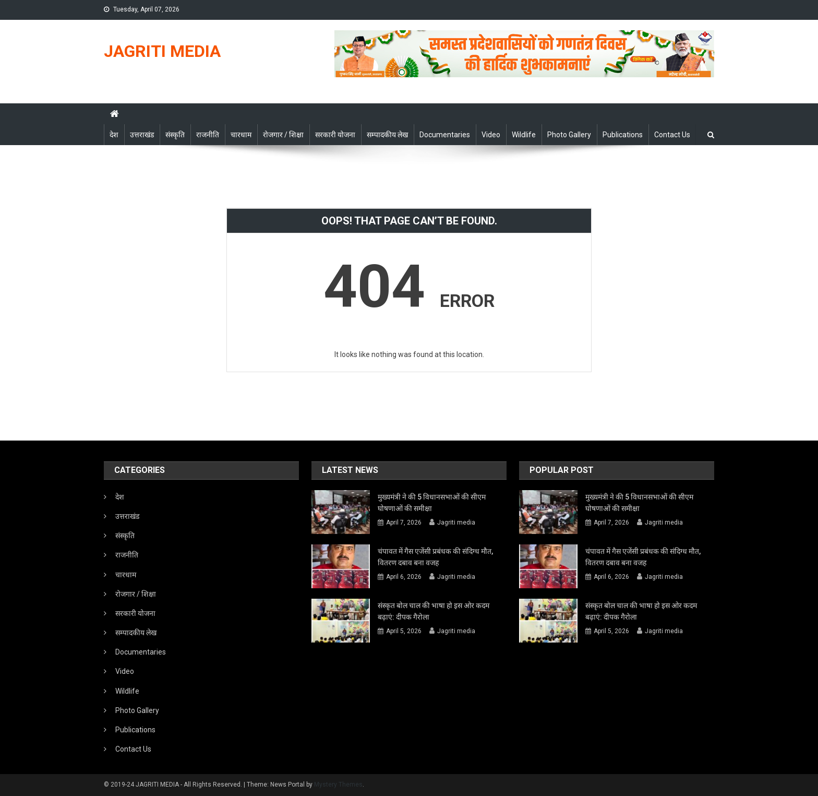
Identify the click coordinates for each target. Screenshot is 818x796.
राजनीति (207, 134)
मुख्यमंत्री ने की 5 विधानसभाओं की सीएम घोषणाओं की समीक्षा (432, 503)
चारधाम (241, 134)
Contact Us (672, 134)
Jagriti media (456, 522)
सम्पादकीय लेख (387, 134)
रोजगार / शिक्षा (283, 134)
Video (491, 134)
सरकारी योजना (335, 134)
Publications (623, 134)
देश (114, 134)
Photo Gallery (569, 134)
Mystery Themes (338, 784)
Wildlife (524, 134)
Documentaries (444, 134)
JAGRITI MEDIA (162, 51)
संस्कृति (175, 134)
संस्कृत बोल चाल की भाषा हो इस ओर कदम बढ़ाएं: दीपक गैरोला (433, 611)
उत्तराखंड (142, 134)
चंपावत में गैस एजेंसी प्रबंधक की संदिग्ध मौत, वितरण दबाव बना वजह (435, 557)
